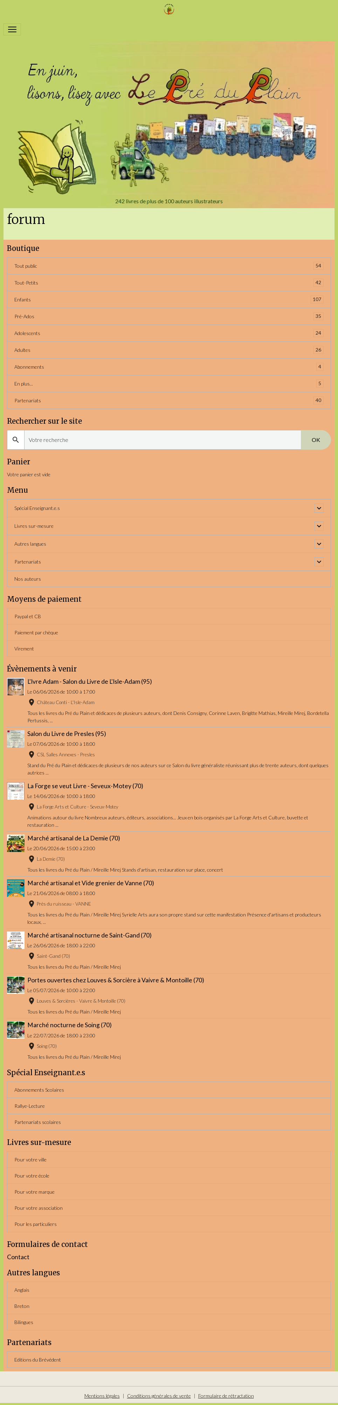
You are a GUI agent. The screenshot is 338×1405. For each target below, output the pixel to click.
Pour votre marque (34, 1192)
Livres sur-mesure (34, 526)
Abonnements (169, 367)
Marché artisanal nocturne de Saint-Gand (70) (89, 935)
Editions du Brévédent (37, 1360)
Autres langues (30, 544)
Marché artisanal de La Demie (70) (73, 838)
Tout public (169, 266)
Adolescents (169, 333)
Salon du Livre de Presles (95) (66, 733)
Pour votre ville (30, 1159)
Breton (21, 1306)
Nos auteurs (27, 579)
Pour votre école (31, 1176)
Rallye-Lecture (29, 1106)
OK (316, 439)
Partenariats (169, 400)
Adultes (169, 350)
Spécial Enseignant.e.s (37, 508)
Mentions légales (102, 1396)
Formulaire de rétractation (226, 1396)
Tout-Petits (169, 283)
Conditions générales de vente (159, 1396)
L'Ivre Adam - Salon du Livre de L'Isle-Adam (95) (89, 681)
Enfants (169, 299)
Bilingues (23, 1322)
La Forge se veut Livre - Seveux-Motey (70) (85, 786)
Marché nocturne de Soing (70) (69, 1025)
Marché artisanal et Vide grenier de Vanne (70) (90, 883)
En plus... (169, 384)
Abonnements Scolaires (39, 1090)
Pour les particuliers (35, 1224)
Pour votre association (38, 1208)
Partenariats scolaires (37, 1122)
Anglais (21, 1290)
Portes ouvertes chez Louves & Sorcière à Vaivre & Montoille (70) (115, 980)
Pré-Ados (169, 316)
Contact (18, 1257)
